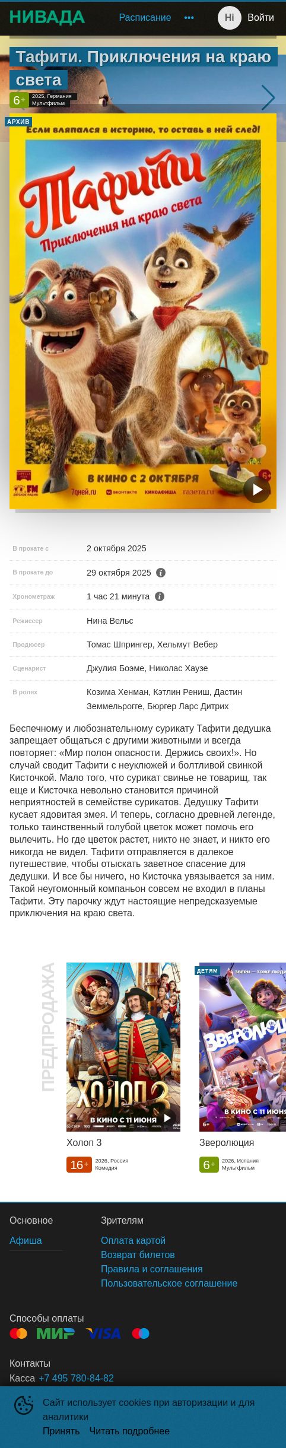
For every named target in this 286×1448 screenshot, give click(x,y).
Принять (61, 1431)
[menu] (147, 17)
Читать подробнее (130, 1431)
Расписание (145, 17)
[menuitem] (145, 17)
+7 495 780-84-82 (76, 1378)
